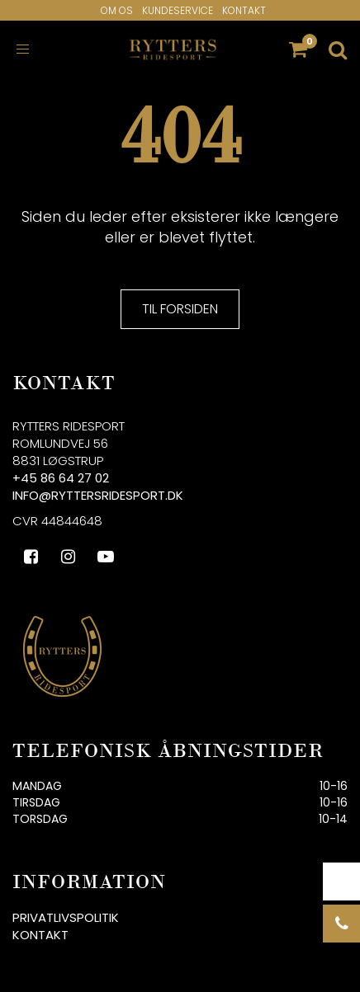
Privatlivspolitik (65, 917)
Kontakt (244, 10)
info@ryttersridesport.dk (97, 495)
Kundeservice (177, 10)
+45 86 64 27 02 (60, 478)
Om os (117, 10)
